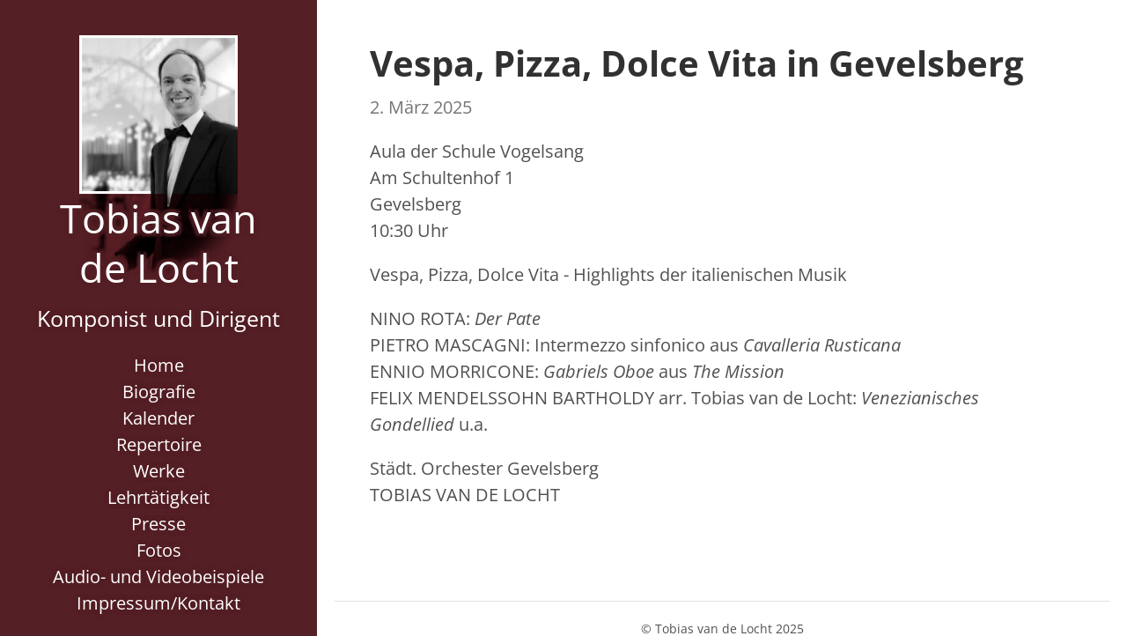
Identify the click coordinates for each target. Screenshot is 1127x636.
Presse (158, 524)
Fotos (158, 550)
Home (159, 365)
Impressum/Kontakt (158, 603)
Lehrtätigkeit (158, 497)
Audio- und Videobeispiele (158, 576)
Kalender (158, 418)
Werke (159, 471)
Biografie (158, 391)
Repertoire (159, 444)
